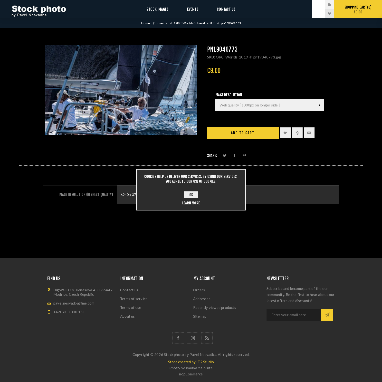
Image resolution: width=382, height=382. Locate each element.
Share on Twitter (224, 155)
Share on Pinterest (244, 155)
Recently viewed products (214, 307)
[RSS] (207, 338)
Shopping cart (358, 9)
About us (127, 316)
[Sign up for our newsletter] (294, 315)
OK (191, 195)
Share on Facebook (234, 155)
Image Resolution (228, 95)
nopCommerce (191, 374)
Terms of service (133, 298)
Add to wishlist (285, 132)
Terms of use (130, 307)
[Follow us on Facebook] (178, 338)
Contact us (221, 9)
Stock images (162, 9)
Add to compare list (297, 132)
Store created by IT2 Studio (191, 362)
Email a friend (309, 132)
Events (193, 9)
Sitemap (199, 316)
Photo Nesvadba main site (191, 368)
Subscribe (327, 315)
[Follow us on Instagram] (192, 338)
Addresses (201, 298)
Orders (199, 290)
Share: (212, 155)
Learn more (191, 203)
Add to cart (243, 133)
